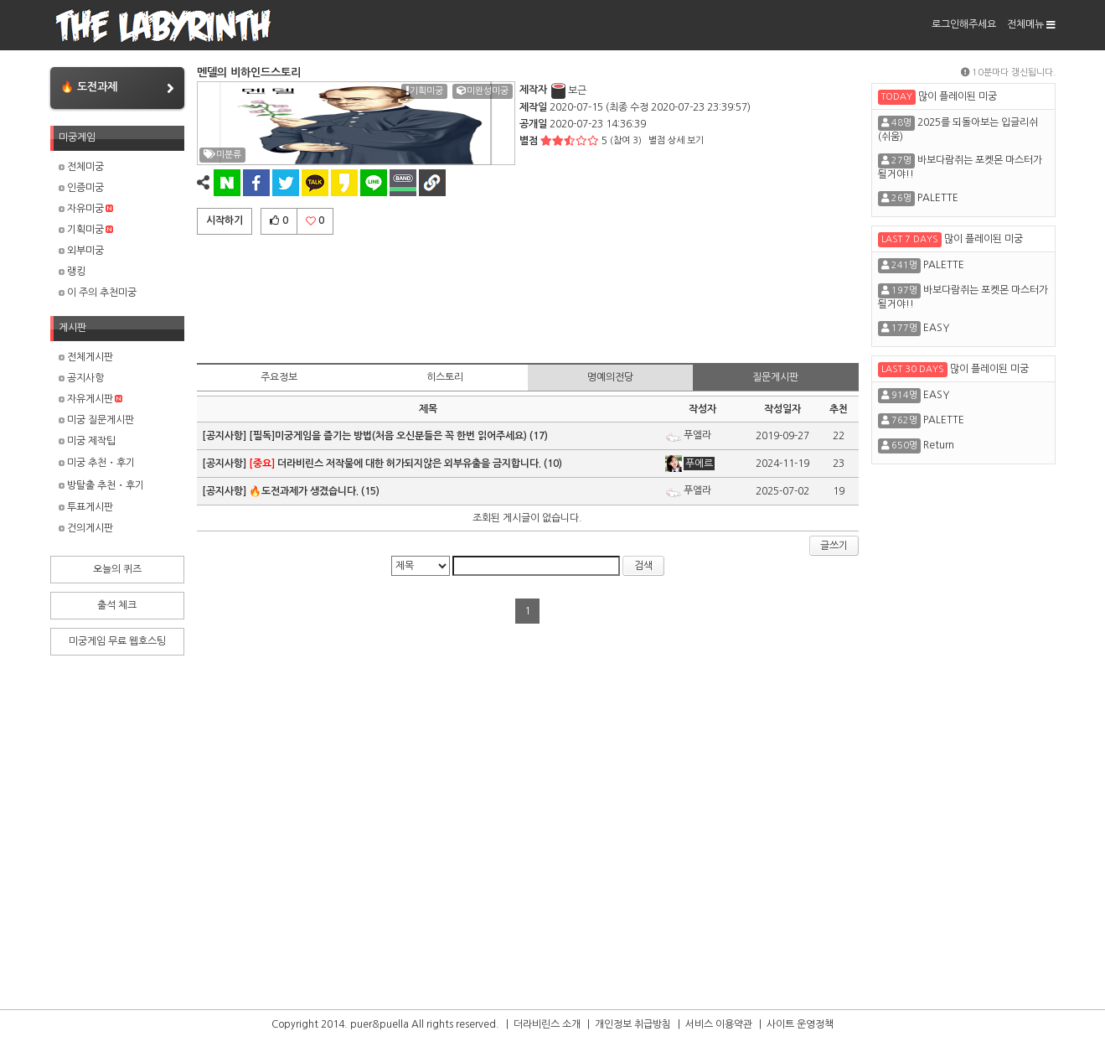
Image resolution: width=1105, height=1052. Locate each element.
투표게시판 (86, 507)
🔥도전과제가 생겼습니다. (304, 491)
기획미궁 (86, 230)
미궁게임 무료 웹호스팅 (117, 641)
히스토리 (444, 377)
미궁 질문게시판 (96, 420)
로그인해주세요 (964, 24)
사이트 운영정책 (800, 1024)
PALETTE (937, 198)
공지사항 (81, 378)
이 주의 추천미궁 (98, 293)
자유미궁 (86, 209)
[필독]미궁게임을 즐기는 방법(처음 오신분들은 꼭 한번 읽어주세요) (388, 436)
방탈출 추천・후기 (101, 485)
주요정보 (279, 377)
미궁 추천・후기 (97, 463)
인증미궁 (81, 188)
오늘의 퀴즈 (117, 569)
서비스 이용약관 (718, 1024)
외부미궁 (81, 251)
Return (938, 445)
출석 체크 (117, 605)
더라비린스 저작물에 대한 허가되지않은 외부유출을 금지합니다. (395, 464)
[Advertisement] (528, 296)
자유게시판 (90, 399)
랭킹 (72, 272)
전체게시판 (86, 357)
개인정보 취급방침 (633, 1024)
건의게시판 (86, 528)
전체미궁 (81, 167)
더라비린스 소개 (547, 1024)
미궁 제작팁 (87, 441)
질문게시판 (775, 377)
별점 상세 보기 (676, 140)
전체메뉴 (1031, 24)
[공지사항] (225, 436)
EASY (936, 328)
